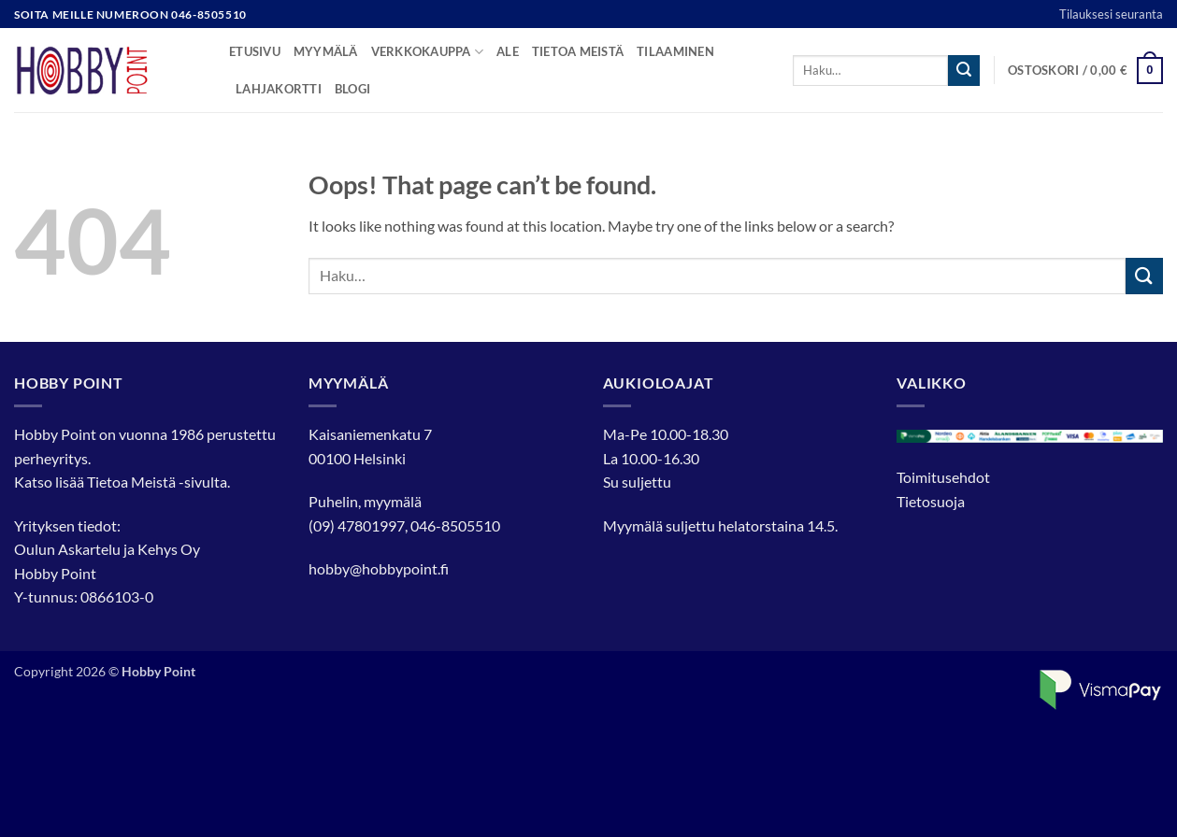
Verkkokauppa (427, 52)
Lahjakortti (279, 88)
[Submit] (964, 71)
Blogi (352, 88)
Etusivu (254, 51)
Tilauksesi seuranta (1111, 14)
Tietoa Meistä (131, 481)
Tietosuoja (931, 501)
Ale (507, 51)
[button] (1085, 71)
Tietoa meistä (578, 51)
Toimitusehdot (943, 477)
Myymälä (326, 51)
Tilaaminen (675, 51)
